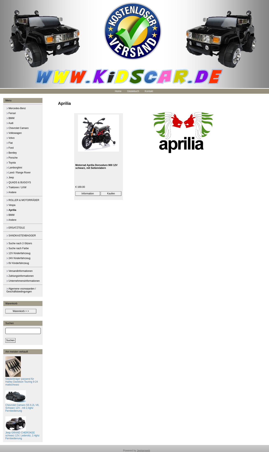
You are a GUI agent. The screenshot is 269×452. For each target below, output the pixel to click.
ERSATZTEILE (15, 227)
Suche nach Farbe (17, 248)
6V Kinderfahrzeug (17, 263)
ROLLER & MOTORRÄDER (22, 200)
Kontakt (149, 91)
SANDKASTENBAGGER (21, 235)
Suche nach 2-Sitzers (19, 243)
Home (118, 91)
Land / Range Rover (18, 172)
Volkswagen (14, 133)
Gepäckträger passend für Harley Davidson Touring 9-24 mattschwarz (21, 380)
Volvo (10, 138)
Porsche (12, 157)
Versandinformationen (19, 271)
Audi (9, 123)
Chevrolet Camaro (17, 128)
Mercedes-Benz (16, 108)
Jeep (10, 177)
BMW (10, 118)
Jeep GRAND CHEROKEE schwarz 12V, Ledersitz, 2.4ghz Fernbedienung (22, 434)
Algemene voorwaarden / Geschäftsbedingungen (21, 290)
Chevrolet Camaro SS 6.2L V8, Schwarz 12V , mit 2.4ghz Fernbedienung (22, 406)
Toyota (11, 162)
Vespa (10, 205)
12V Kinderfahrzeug (18, 253)
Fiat (9, 142)
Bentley (11, 152)
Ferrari (11, 113)
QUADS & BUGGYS (18, 182)
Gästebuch (133, 91)
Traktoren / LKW (16, 187)
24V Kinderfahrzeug (18, 258)
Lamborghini (14, 167)
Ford (10, 147)
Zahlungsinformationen (20, 275)
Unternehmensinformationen (23, 280)
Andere (11, 192)
